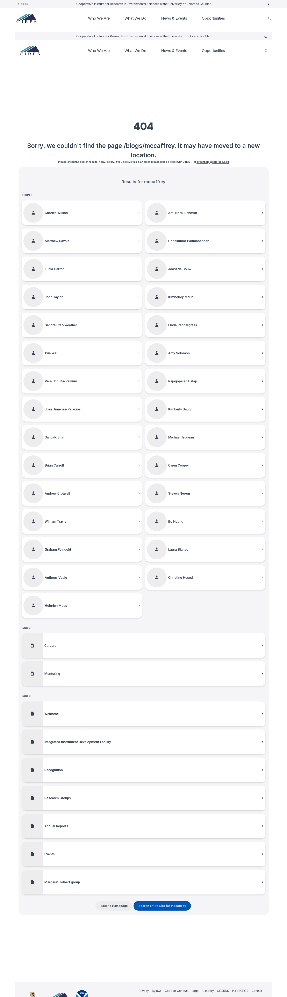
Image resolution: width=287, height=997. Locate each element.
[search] (269, 18)
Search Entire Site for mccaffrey (162, 905)
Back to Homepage (114, 905)
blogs (24, 3)
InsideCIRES (240, 990)
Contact (257, 990)
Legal (195, 990)
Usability (208, 990)
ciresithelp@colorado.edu (212, 161)
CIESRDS (223, 990)
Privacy (144, 990)
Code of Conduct (176, 990)
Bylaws (157, 990)
